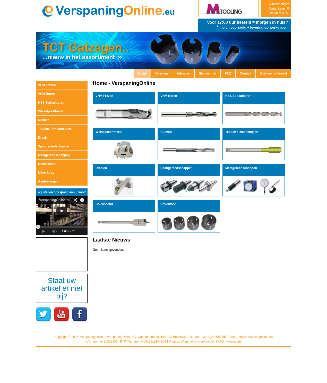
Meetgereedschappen (54, 155)
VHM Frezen (47, 85)
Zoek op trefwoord (273, 73)
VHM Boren (46, 94)
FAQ (228, 73)
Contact (245, 73)
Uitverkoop (46, 172)
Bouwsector (47, 164)
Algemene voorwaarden (199, 341)
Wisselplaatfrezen (51, 111)
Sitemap (174, 341)
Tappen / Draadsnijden (54, 129)
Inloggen (183, 73)
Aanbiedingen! (48, 181)
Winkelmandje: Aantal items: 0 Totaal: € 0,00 (279, 8)
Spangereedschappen (54, 146)
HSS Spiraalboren (51, 102)
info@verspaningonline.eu (255, 337)
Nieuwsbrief (207, 73)
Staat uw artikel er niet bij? (61, 288)
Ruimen (43, 120)
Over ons (162, 73)
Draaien (43, 137)
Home (142, 73)
